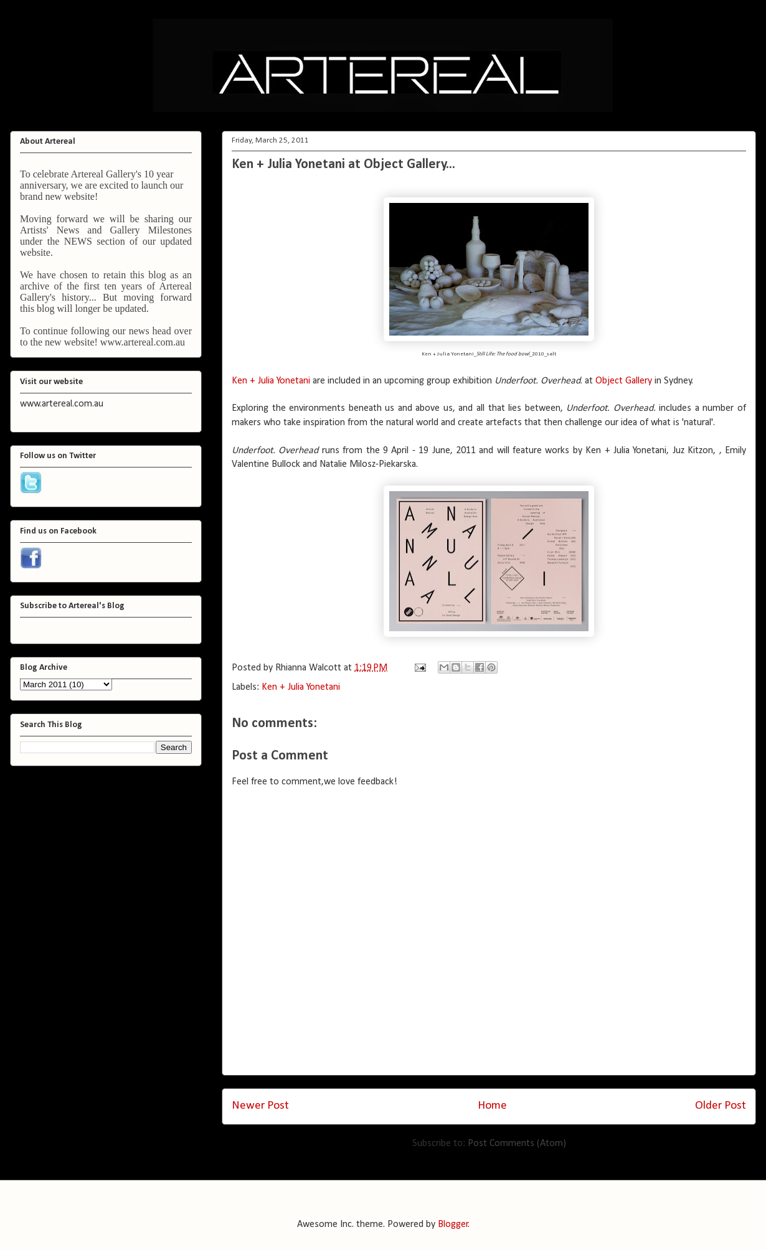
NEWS (78, 241)
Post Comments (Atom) (517, 1144)
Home (492, 1106)
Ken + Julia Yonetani (271, 381)
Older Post (720, 1106)
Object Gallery (623, 381)
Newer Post (260, 1106)
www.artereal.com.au (142, 342)
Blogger (453, 1224)
